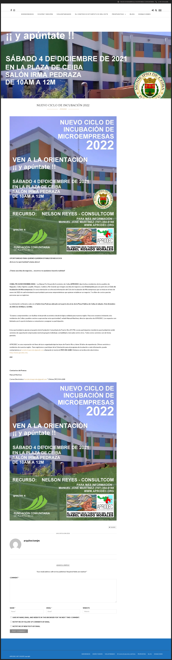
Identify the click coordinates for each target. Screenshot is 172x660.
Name (12, 608)
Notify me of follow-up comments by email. (31, 622)
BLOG (132, 15)
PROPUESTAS (118, 15)
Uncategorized (63, 533)
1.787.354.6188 (162, 2)
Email (49, 608)
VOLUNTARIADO (64, 15)
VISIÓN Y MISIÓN (45, 15)
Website (86, 608)
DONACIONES (144, 15)
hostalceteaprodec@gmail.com (32, 350)
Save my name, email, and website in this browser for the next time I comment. (46, 617)
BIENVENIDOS (27, 15)
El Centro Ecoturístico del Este (91, 15)
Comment (14, 578)
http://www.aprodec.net (19, 353)
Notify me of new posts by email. (26, 626)
